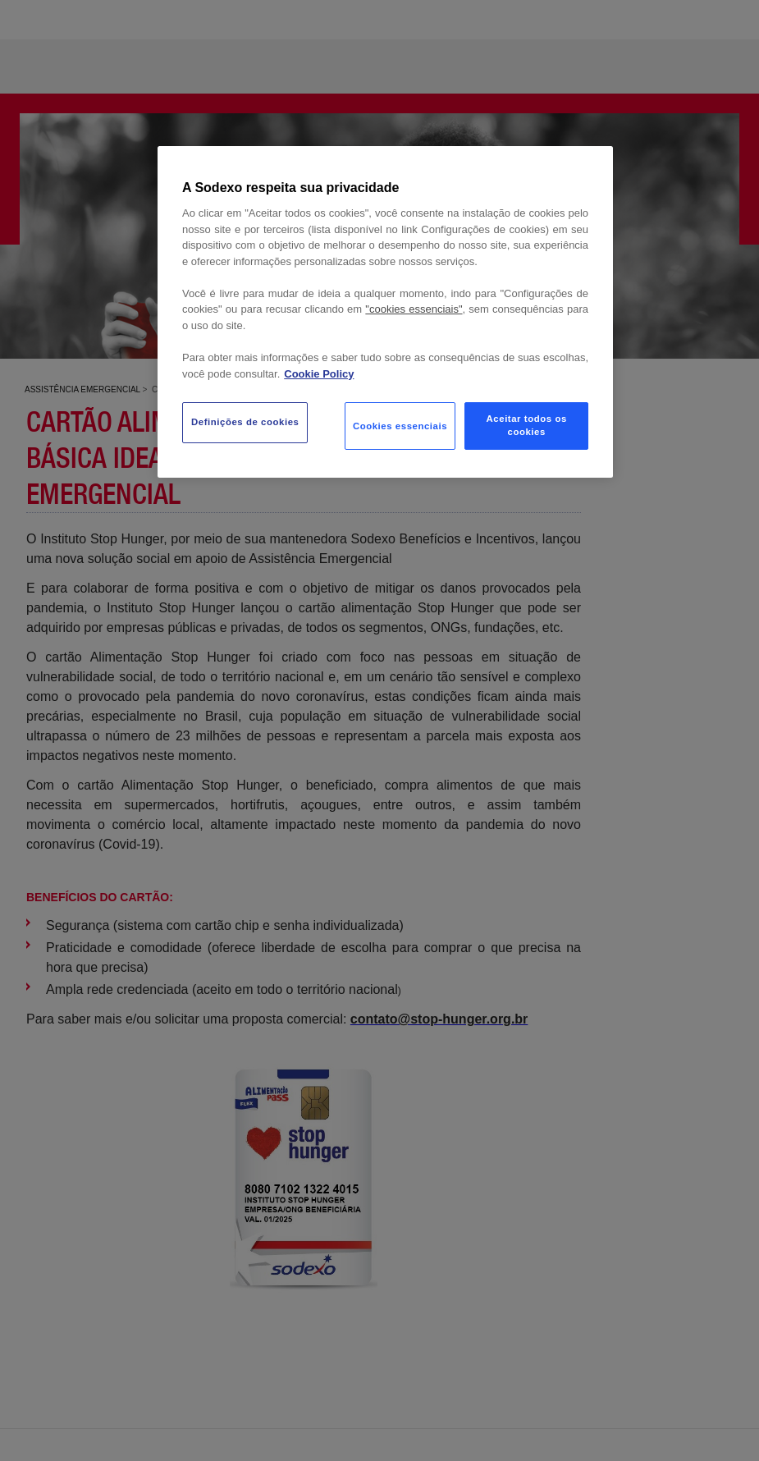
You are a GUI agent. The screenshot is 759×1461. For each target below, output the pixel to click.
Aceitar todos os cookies (527, 425)
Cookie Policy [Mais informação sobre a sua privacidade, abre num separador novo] (319, 374)
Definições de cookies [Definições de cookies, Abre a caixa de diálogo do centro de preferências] (245, 422)
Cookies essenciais (400, 426)
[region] (385, 312)
